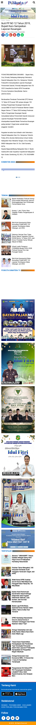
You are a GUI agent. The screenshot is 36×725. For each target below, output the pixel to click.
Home (3, 20)
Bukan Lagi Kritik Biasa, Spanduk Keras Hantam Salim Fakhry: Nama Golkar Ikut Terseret (22, 609)
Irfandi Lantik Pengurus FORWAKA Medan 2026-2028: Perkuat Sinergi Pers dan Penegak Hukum (22, 249)
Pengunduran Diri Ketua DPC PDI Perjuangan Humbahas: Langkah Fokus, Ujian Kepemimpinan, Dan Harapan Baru (22, 672)
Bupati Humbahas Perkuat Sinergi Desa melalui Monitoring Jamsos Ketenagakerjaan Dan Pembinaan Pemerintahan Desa (23, 201)
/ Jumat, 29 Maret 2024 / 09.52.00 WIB (15, 32)
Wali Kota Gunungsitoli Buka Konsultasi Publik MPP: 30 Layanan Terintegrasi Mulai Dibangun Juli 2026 (21, 225)
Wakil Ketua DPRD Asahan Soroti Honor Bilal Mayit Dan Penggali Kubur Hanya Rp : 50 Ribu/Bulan (22, 583)
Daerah (8, 20)
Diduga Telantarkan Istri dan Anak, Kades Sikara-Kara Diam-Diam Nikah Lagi (23, 632)
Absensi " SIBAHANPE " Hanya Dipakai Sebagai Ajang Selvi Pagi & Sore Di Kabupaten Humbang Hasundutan (22, 559)
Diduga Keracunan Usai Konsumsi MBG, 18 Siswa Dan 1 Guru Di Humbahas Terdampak (22, 659)
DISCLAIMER (26, 705)
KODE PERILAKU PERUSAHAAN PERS (14, 707)
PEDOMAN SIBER (15, 705)
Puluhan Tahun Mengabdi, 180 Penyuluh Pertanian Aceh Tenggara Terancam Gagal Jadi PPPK (23, 571)
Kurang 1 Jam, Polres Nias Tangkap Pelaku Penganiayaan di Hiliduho (23, 212)
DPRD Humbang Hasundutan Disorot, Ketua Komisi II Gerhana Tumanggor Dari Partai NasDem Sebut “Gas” (23, 621)
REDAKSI (4, 705)
